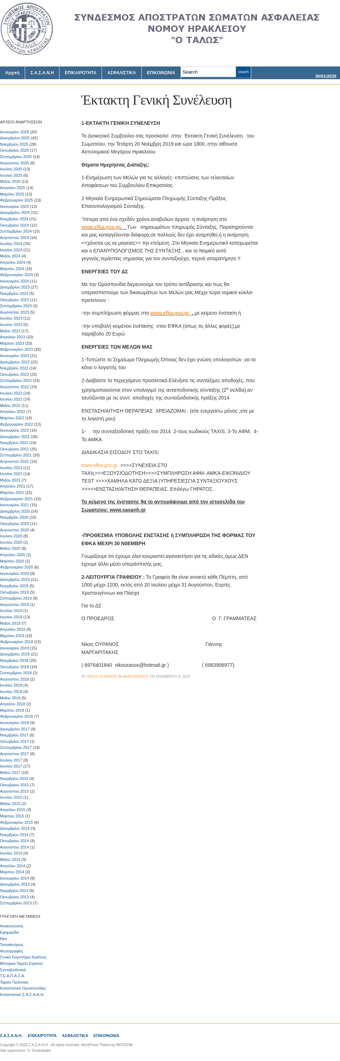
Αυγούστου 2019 (14, 604)
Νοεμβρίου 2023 (14, 293)
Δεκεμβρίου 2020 (15, 511)
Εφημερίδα (9, 932)
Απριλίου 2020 (12, 555)
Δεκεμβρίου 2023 (15, 287)
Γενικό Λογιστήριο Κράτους (23, 957)
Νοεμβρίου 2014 (14, 835)
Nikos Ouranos (102, 676)
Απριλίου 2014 (12, 866)
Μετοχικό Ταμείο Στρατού (21, 963)
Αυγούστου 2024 (14, 237)
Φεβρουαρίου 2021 (16, 499)
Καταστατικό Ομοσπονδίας (23, 988)
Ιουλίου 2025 (11, 169)
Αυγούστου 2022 (14, 387)
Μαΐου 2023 (10, 331)
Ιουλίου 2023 (11, 318)
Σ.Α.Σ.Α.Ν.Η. (11, 1035)
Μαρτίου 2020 (12, 561)
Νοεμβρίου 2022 (14, 368)
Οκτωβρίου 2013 (14, 897)
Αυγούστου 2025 (14, 163)
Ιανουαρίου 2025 (14, 206)
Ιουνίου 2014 (11, 853)
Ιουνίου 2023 (11, 324)
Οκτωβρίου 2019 (14, 592)
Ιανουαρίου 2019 (14, 648)
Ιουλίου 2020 (11, 536)
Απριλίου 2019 (12, 629)
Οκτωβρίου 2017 (14, 741)
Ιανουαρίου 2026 (14, 132)
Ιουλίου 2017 (11, 760)
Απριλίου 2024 (12, 262)
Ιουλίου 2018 (11, 685)
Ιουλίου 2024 (11, 243)
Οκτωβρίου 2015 (14, 785)
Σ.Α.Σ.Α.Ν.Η (42, 72)
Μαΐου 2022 (10, 405)
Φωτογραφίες (11, 951)
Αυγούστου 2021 (14, 461)
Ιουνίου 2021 (11, 474)
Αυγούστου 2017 (14, 754)
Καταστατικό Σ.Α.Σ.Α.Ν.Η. (22, 994)
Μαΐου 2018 (10, 698)
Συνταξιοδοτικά (13, 970)
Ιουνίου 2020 (11, 542)
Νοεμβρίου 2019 (14, 586)
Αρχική (12, 72)
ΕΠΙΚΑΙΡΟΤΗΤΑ (80, 72)
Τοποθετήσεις (11, 945)
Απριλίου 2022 (12, 411)
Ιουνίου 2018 (11, 691)
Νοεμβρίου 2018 (14, 660)
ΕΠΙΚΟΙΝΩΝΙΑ (161, 72)
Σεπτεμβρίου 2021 (16, 455)
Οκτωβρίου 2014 (14, 841)
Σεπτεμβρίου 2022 (16, 380)
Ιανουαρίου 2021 (14, 505)
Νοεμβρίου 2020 (14, 517)
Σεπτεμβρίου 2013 (16, 903)
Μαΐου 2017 (10, 772)
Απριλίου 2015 (12, 810)
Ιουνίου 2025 (11, 175)
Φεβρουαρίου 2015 (16, 822)
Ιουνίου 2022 (11, 399)
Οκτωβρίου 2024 (14, 225)
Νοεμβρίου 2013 (14, 890)
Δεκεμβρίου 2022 (15, 362)
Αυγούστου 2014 (14, 847)
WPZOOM (124, 1045)
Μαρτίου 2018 (12, 710)
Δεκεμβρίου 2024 (15, 212)
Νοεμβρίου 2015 (14, 778)
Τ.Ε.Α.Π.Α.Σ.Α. (12, 976)
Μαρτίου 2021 (12, 492)
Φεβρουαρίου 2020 (16, 567)
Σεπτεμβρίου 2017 (16, 747)
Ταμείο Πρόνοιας (14, 982)
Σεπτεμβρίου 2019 (16, 598)
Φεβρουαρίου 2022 (16, 424)
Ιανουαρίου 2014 (14, 878)
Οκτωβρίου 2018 (14, 667)
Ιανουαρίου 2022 (14, 430)
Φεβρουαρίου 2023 (16, 349)
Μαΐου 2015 (10, 803)
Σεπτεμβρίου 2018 (16, 673)
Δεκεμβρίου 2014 (15, 828)
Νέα (3, 939)
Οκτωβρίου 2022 (14, 374)
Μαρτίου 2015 (12, 816)
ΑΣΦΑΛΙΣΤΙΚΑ (121, 72)
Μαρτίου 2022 (12, 418)
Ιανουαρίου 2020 (14, 573)
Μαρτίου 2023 (12, 343)
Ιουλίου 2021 (11, 468)
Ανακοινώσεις (11, 926)
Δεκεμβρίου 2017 (15, 729)
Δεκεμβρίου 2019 (15, 579)
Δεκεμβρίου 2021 (15, 437)
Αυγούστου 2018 (14, 679)
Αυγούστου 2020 (14, 530)
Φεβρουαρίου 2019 (16, 642)
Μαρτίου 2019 (12, 636)
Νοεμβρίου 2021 (14, 443)
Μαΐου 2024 (10, 256)
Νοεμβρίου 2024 (14, 219)
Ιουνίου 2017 (11, 766)
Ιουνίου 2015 (11, 797)
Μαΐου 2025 (10, 181)
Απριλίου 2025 (12, 188)
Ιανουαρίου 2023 (14, 356)
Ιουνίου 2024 (11, 250)
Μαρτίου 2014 (12, 872)
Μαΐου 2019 (10, 623)
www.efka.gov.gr (100, 227)
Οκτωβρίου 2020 (14, 523)
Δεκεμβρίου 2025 (15, 138)
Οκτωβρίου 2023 (14, 300)
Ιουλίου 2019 (11, 610)
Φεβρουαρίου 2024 (16, 275)
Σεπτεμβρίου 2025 (16, 157)
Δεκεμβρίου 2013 (15, 884)
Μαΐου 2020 (10, 548)
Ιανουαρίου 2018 (14, 723)
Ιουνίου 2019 (11, 617)
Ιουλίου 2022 (11, 393)
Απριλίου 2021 (12, 486)
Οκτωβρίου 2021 (14, 449)
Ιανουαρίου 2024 (14, 281)
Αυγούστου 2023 (14, 312)
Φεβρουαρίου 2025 (16, 200)
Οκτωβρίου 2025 (14, 150)
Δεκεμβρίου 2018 (15, 654)
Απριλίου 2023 (12, 337)
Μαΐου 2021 (10, 480)
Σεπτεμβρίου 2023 (16, 306)
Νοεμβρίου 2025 (14, 144)
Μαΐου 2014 (10, 859)
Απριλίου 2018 (12, 704)
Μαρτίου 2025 (12, 194)
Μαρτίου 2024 (12, 269)
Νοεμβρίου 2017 (14, 735)
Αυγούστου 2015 (14, 791)
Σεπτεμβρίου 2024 (16, 231)
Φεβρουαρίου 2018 (16, 716)
